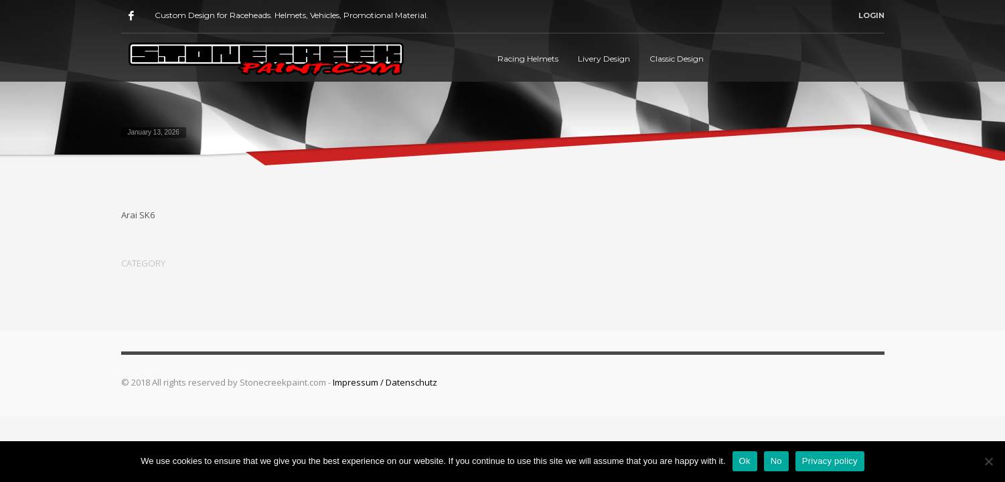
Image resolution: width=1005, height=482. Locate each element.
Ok (745, 461)
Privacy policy (830, 461)
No (776, 461)
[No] (988, 461)
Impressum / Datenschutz (385, 382)
